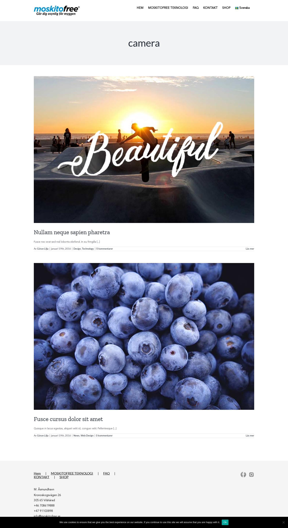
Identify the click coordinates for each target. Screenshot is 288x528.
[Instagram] (251, 474)
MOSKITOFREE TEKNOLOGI (72, 473)
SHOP (64, 477)
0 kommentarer (104, 248)
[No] (283, 522)
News (76, 435)
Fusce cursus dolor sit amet (68, 418)
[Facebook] (243, 474)
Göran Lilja (42, 248)
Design (77, 248)
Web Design (87, 435)
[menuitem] (242, 7)
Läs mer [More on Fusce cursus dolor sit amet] (250, 435)
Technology (88, 248)
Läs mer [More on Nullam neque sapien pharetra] (250, 248)
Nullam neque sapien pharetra (72, 232)
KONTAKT (41, 477)
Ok (225, 522)
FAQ (106, 473)
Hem (37, 473)
